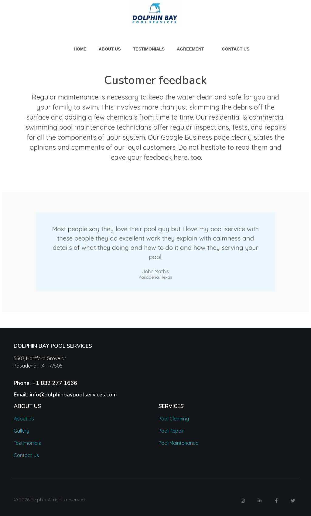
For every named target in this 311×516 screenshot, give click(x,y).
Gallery (21, 431)
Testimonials (27, 443)
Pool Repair (171, 431)
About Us (24, 419)
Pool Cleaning (174, 419)
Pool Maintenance (178, 443)
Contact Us (26, 455)
